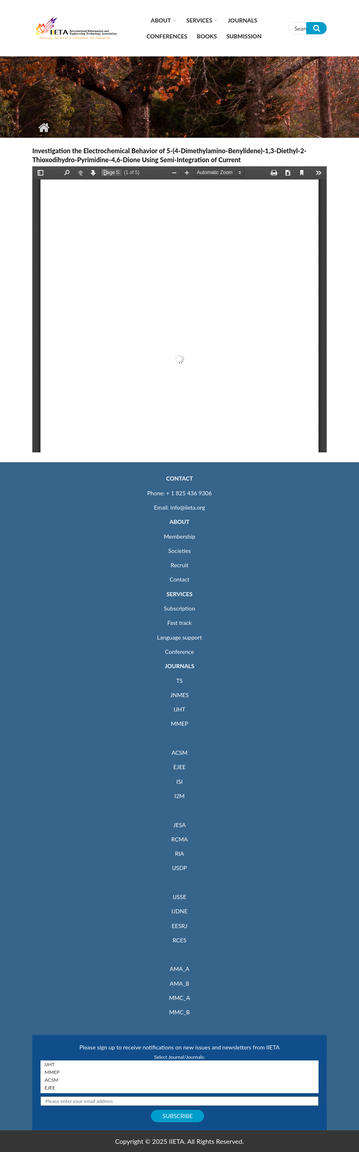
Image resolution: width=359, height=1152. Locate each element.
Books (207, 36)
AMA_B (179, 983)
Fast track (179, 622)
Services (199, 20)
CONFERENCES (166, 36)
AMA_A (179, 968)
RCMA (179, 839)
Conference (179, 651)
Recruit (179, 564)
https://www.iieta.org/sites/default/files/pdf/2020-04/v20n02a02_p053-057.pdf (179, 309)
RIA (179, 853)
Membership (179, 536)
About (161, 20)
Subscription (179, 608)
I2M (179, 795)
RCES (179, 940)
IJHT (180, 709)
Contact (180, 579)
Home (43, 127)
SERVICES (179, 594)
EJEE (179, 766)
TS (179, 680)
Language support (179, 637)
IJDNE (179, 911)
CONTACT (179, 478)
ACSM (179, 752)
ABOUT (179, 521)
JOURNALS (179, 665)
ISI (179, 781)
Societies (179, 550)
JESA (179, 824)
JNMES (179, 694)
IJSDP (179, 867)
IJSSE (179, 896)
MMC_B (179, 1012)
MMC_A (179, 997)
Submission (243, 36)
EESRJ (179, 925)
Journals (242, 20)
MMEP (179, 723)
